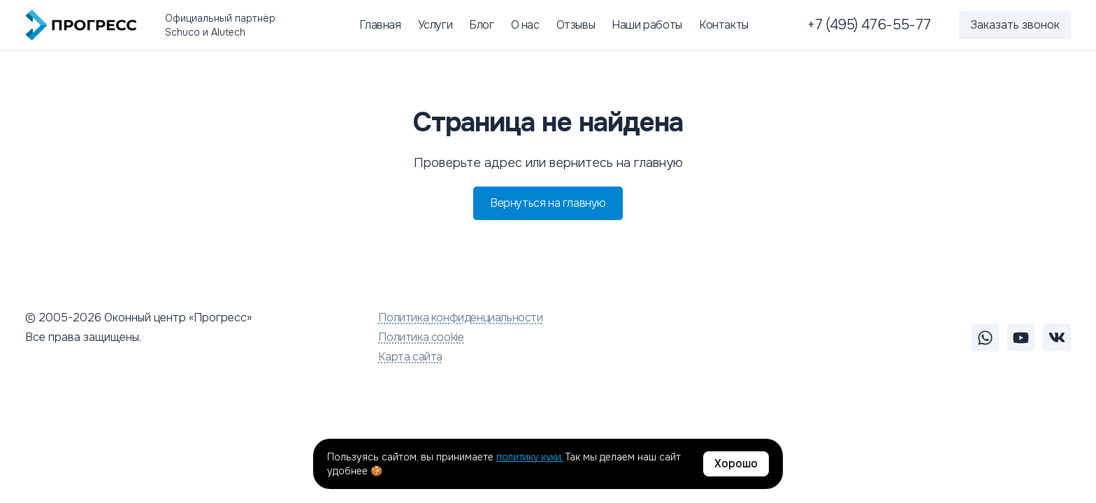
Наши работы (647, 24)
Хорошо (736, 463)
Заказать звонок (1015, 24)
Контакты (724, 24)
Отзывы (576, 24)
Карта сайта (410, 356)
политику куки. (529, 457)
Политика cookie (420, 337)
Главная (380, 24)
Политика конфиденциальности (460, 317)
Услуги (435, 24)
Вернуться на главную (548, 203)
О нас (525, 24)
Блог (481, 24)
